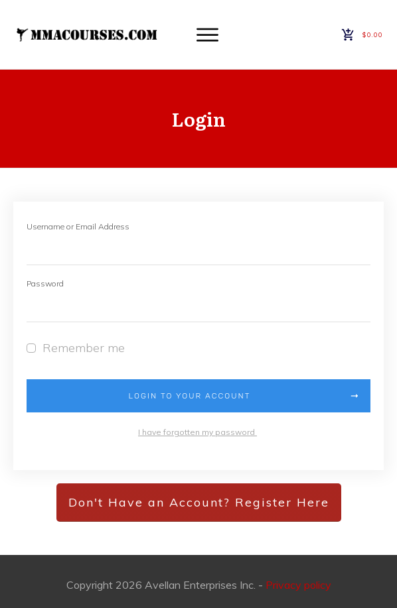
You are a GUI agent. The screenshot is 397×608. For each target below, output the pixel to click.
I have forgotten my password (197, 432)
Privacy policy (298, 584)
